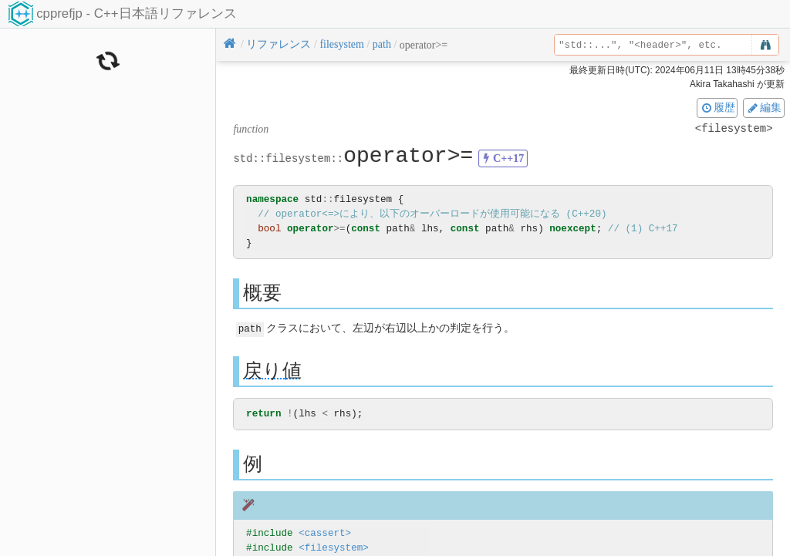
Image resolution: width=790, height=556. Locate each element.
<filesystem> (334, 547)
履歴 (717, 107)
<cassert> (325, 533)
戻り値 (272, 369)
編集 (764, 107)
